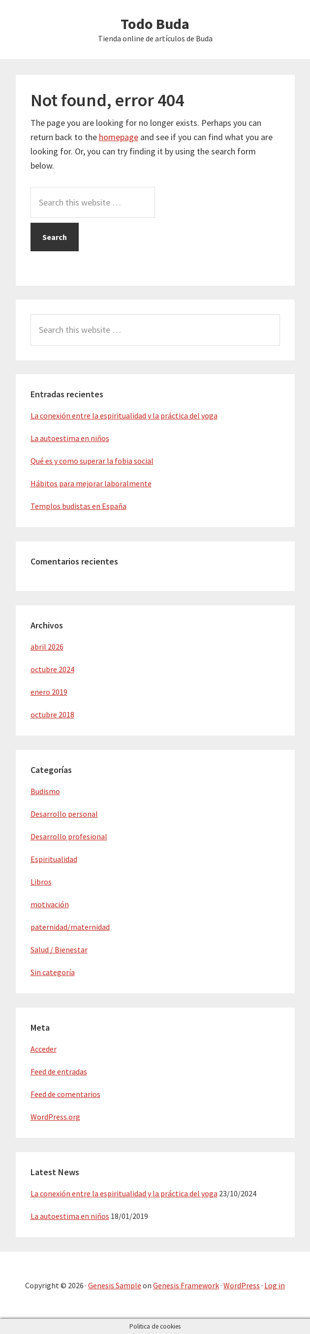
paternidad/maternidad (70, 927)
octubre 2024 (52, 669)
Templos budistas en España (78, 506)
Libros (41, 882)
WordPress (241, 1285)
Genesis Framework (186, 1285)
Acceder (44, 1049)
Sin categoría (53, 972)
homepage (118, 137)
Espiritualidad (54, 859)
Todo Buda (155, 23)
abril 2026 (47, 647)
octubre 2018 (52, 714)
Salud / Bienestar (59, 949)
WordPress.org (55, 1117)
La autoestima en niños (70, 438)
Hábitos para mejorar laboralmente (91, 483)
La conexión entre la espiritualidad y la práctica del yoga (124, 415)
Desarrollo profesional (69, 836)
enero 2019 (49, 692)
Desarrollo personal (64, 814)
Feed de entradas (59, 1071)
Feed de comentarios (65, 1094)
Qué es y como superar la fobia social (92, 461)
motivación (50, 904)
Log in (274, 1285)
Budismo (45, 791)
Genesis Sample (114, 1285)
